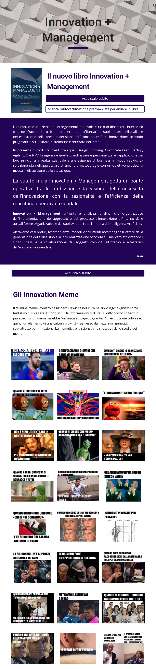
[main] (78, 31)
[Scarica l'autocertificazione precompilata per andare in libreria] (95, 109)
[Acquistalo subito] (95, 98)
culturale (134, 318)
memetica (67, 328)
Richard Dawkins (68, 308)
